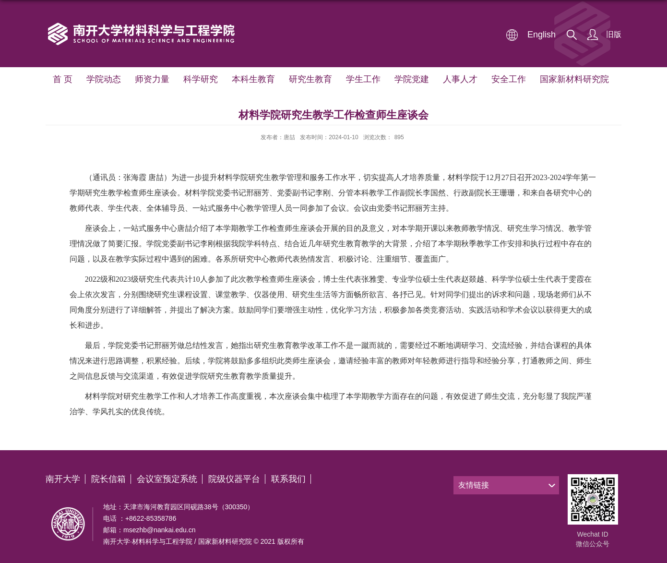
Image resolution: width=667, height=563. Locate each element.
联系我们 (288, 479)
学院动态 (103, 79)
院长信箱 (108, 479)
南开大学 (63, 479)
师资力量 (152, 79)
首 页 (62, 79)
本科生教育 (253, 79)
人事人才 (460, 79)
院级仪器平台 (234, 479)
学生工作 (363, 79)
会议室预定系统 (167, 479)
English (541, 34)
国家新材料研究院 (574, 79)
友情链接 (473, 485)
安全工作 (508, 79)
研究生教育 (310, 79)
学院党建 (411, 79)
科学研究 (200, 79)
